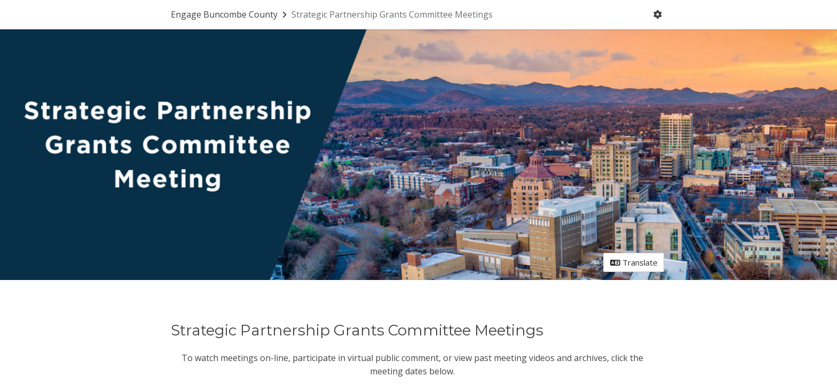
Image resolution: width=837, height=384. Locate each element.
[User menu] (658, 15)
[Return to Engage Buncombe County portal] (230, 14)
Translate (634, 262)
